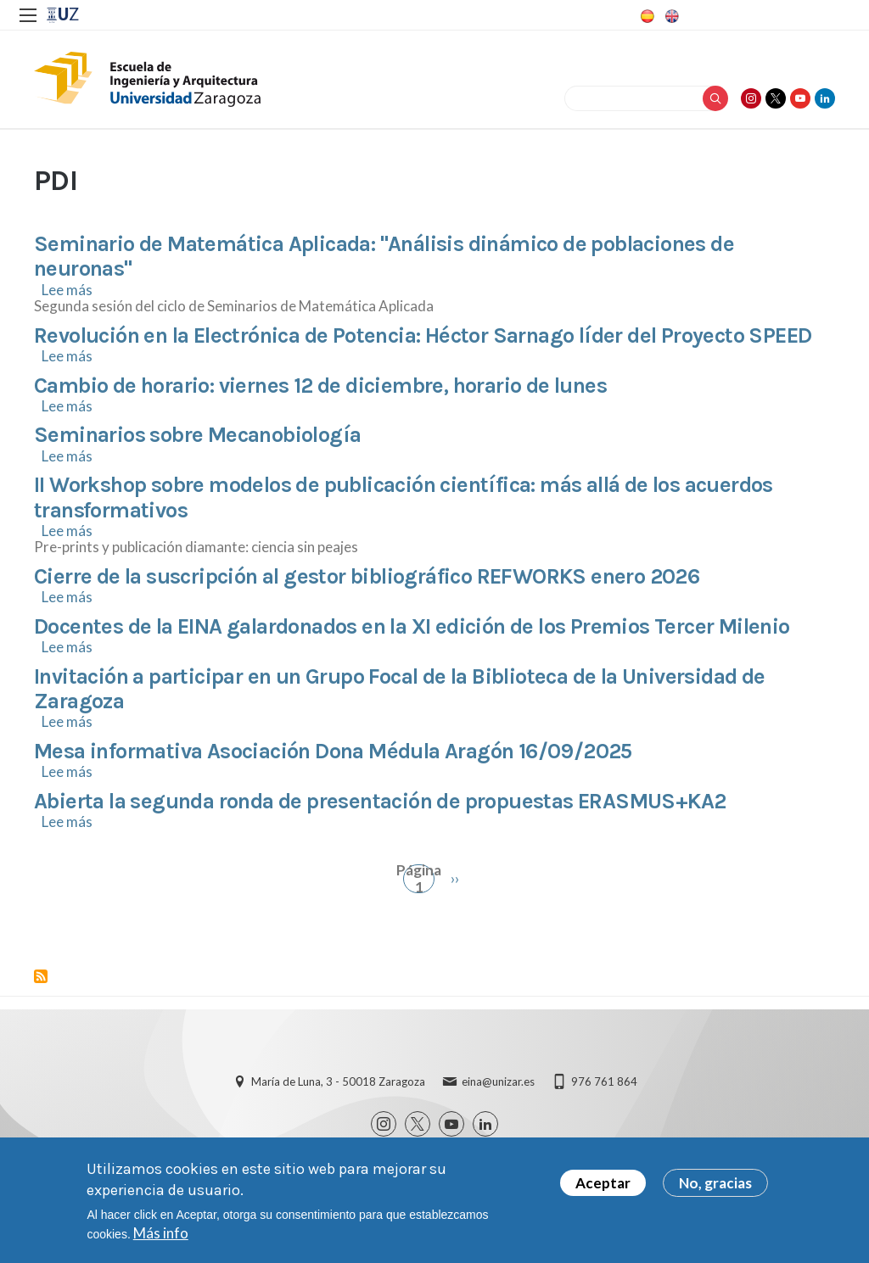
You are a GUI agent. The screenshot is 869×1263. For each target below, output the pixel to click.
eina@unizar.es (498, 1081)
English (670, 16)
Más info (160, 1233)
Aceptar (603, 1183)
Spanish (646, 16)
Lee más (67, 290)
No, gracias (715, 1183)
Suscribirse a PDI (41, 976)
